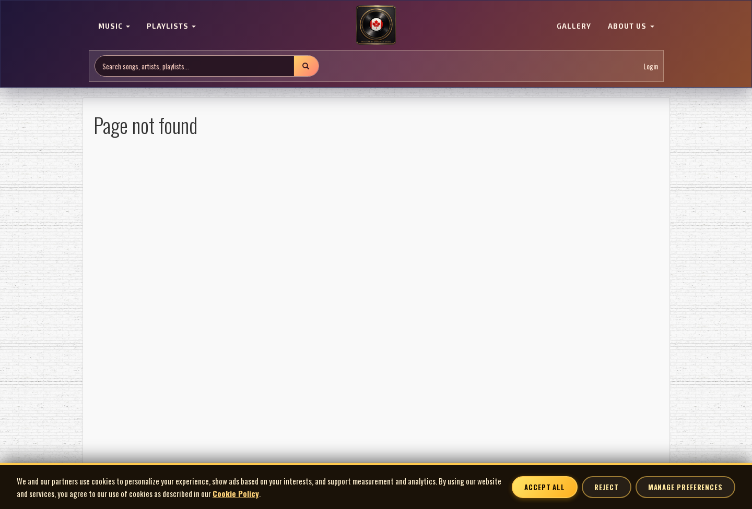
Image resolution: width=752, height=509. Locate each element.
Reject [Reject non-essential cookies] (606, 487)
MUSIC (114, 26)
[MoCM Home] (376, 25)
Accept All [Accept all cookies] (544, 487)
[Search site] (194, 66)
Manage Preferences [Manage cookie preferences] (685, 487)
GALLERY (574, 26)
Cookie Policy (236, 493)
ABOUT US (631, 26)
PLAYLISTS (171, 26)
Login (650, 65)
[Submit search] (306, 66)
